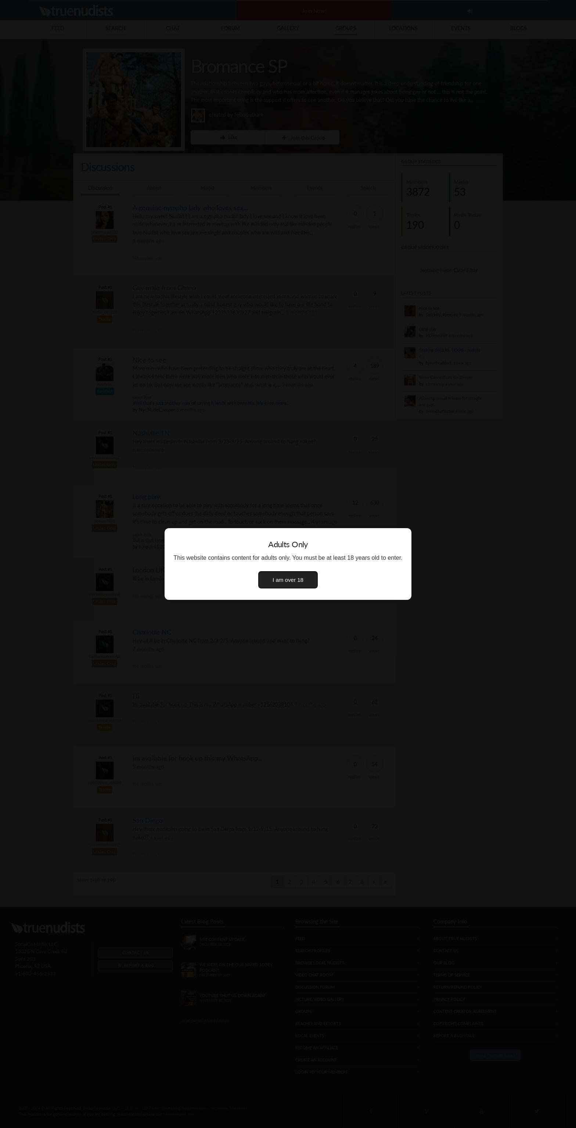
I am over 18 (288, 580)
